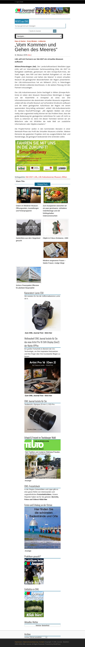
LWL (36, 177)
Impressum (18, 642)
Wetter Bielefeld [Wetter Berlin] (42, 625)
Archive (26, 637)
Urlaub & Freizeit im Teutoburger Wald (40, 437)
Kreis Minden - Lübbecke (36, 41)
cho (29, 55)
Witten (64, 177)
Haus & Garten (20, 41)
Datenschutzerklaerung (30, 642)
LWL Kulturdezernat (45, 177)
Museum (57, 177)
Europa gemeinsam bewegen (25, 26)
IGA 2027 (29, 177)
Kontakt (41, 642)
